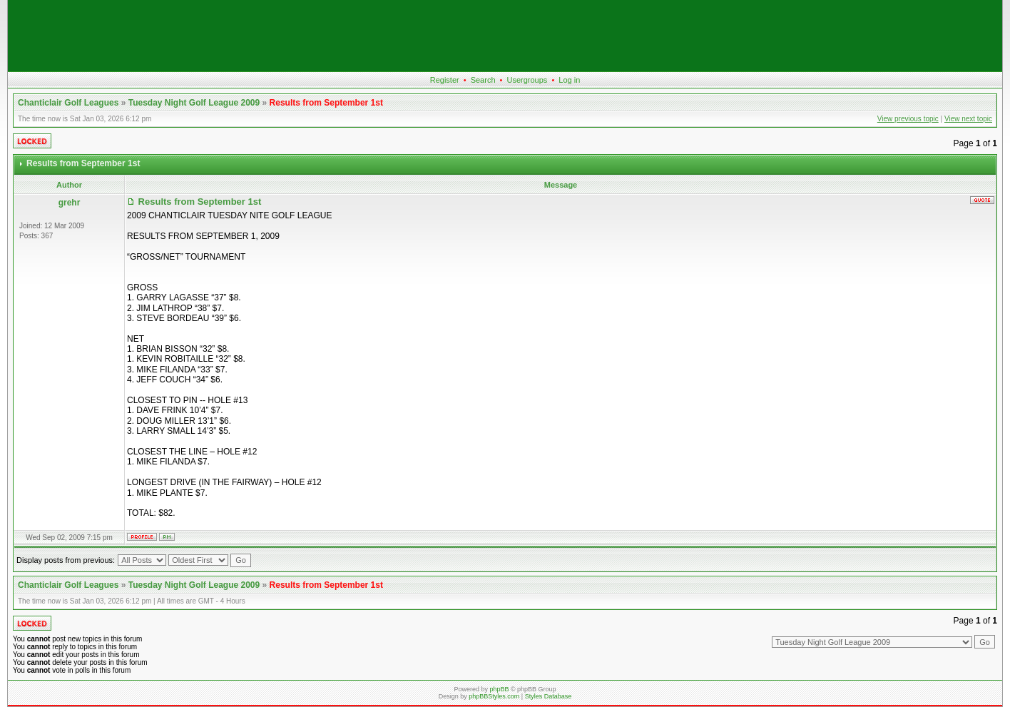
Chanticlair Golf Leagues (68, 103)
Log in (569, 80)
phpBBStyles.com (494, 696)
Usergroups (526, 80)
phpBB (499, 689)
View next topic (968, 119)
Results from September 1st (326, 103)
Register (444, 80)
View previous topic (908, 119)
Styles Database (548, 696)
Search (483, 80)
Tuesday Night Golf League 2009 (194, 103)
